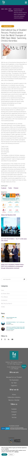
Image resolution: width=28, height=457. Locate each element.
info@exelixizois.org (16, 367)
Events (2, 290)
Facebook (3, 188)
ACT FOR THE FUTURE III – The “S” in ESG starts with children (14, 239)
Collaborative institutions (14, 397)
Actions (14, 394)
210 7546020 (14, 369)
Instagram (14, 412)
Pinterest (16, 188)
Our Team (14, 383)
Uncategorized (4, 300)
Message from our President (14, 377)
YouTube (14, 417)
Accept (4, 454)
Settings (11, 454)
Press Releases (11, 10)
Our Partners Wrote (5, 293)
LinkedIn (14, 414)
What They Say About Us (6, 303)
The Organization (14, 380)
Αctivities (3, 306)
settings (16, 451)
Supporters (14, 385)
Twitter (10, 188)
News (6, 9)
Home (2, 9)
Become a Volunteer (14, 400)
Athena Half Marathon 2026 (8, 215)
